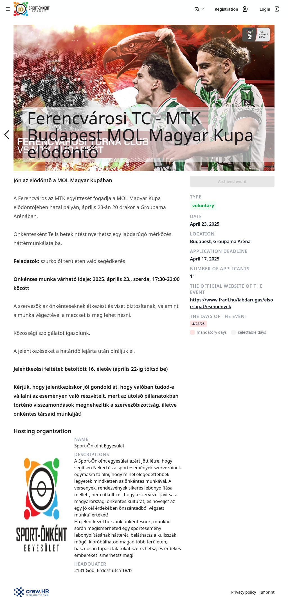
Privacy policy (243, 592)
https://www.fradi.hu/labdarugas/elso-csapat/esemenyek (232, 303)
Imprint (267, 592)
